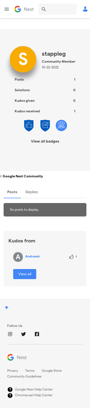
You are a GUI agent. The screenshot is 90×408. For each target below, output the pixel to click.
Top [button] (6, 308)
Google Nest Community (24, 9)
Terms (30, 371)
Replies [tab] (31, 192)
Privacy (12, 371)
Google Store (52, 371)
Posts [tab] (12, 192)
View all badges (45, 141)
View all (24, 274)
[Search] (57, 9)
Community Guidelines (24, 376)
